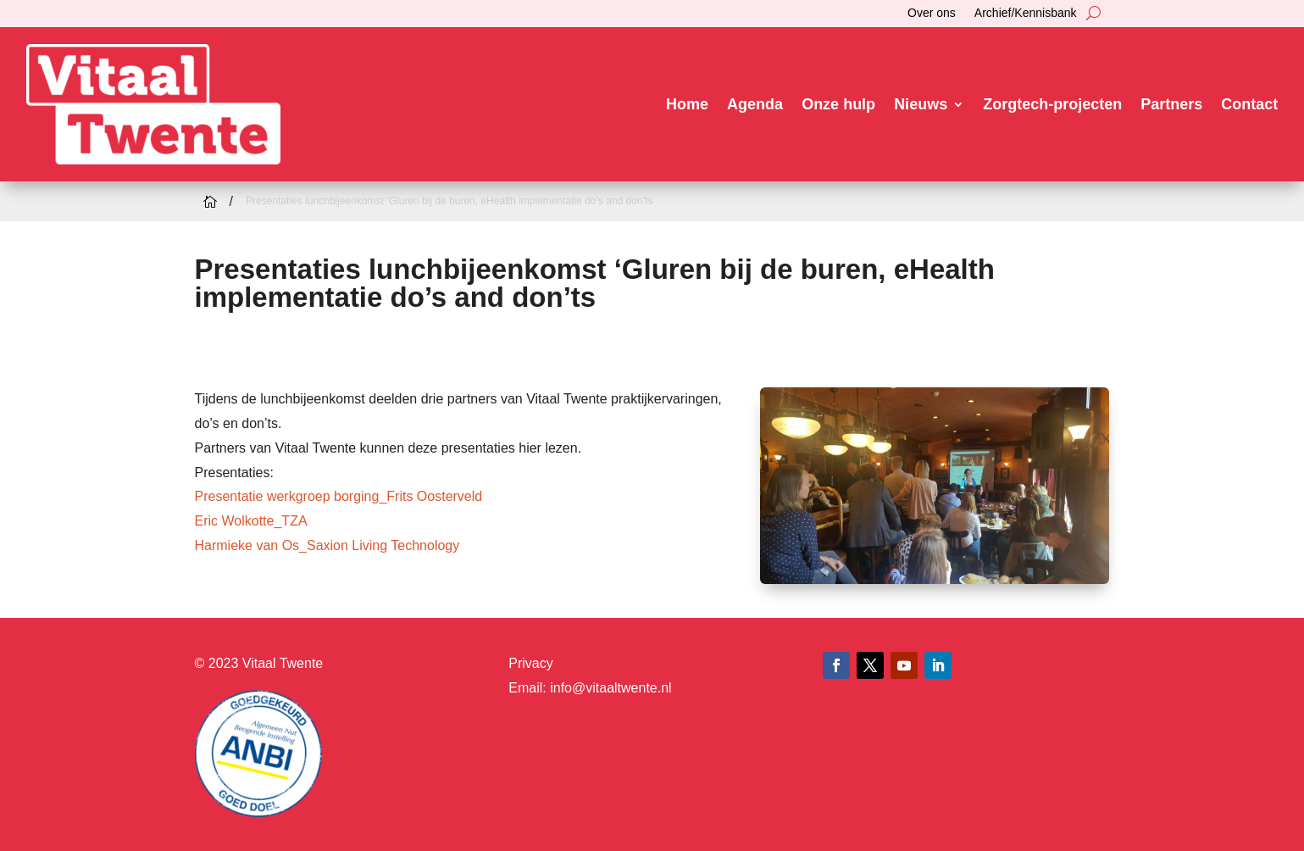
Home (687, 104)
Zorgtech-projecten (1052, 104)
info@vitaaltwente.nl (610, 688)
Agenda (755, 104)
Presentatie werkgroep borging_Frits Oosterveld (339, 496)
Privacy (530, 663)
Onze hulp (838, 104)
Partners (1171, 104)
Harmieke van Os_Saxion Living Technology (327, 545)
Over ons (931, 13)
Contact (1249, 104)
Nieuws (920, 104)
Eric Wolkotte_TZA (251, 521)
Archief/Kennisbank (1025, 13)
